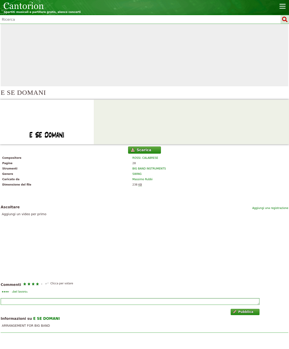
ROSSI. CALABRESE (145, 157)
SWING (136, 174)
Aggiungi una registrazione (270, 208)
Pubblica (243, 312)
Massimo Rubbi (142, 179)
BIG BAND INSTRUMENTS (149, 168)
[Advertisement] (144, 55)
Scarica (141, 150)
